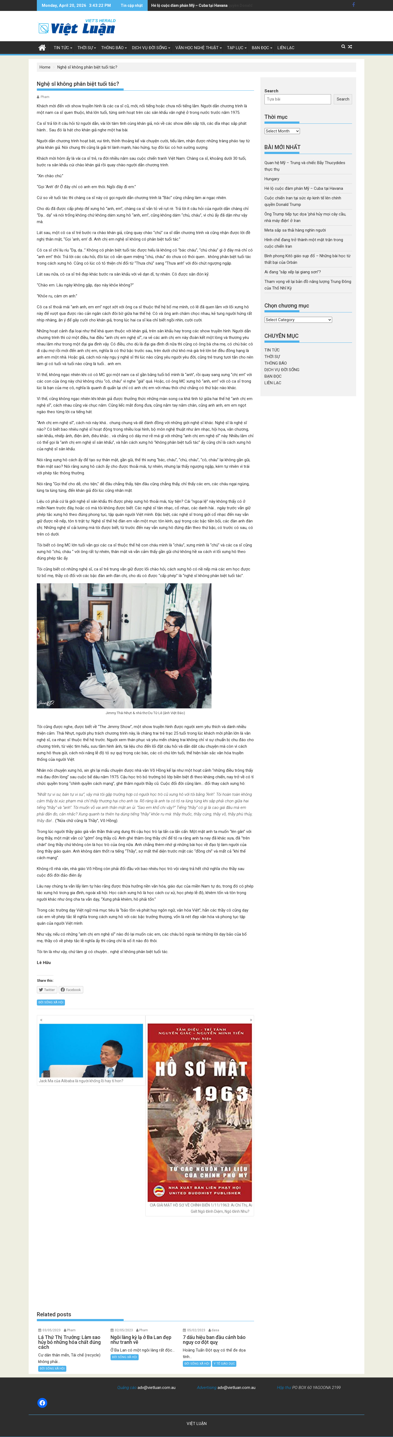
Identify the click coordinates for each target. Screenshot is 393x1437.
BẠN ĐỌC (260, 47)
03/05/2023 (52, 1330)
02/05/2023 (124, 1330)
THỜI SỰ (85, 47)
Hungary (271, 178)
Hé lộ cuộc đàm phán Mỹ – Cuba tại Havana (303, 188)
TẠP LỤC (235, 47)
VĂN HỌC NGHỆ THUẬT (197, 47)
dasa (215, 1330)
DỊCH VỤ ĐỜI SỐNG (149, 47)
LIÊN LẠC (286, 47)
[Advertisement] (145, 1263)
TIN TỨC (61, 47)
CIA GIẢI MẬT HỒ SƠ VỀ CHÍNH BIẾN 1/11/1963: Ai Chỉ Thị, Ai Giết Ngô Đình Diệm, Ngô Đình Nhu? (199, 1118)
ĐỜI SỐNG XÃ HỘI (50, 1002)
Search (271, 90)
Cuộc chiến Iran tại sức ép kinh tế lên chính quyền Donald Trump (208, 5)
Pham (45, 97)
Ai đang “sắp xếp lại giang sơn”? (292, 272)
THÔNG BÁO (112, 47)
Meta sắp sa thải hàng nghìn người (295, 230)
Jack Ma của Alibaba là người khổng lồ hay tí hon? (91, 1053)
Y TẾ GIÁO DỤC (224, 1363)
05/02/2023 (196, 1330)
